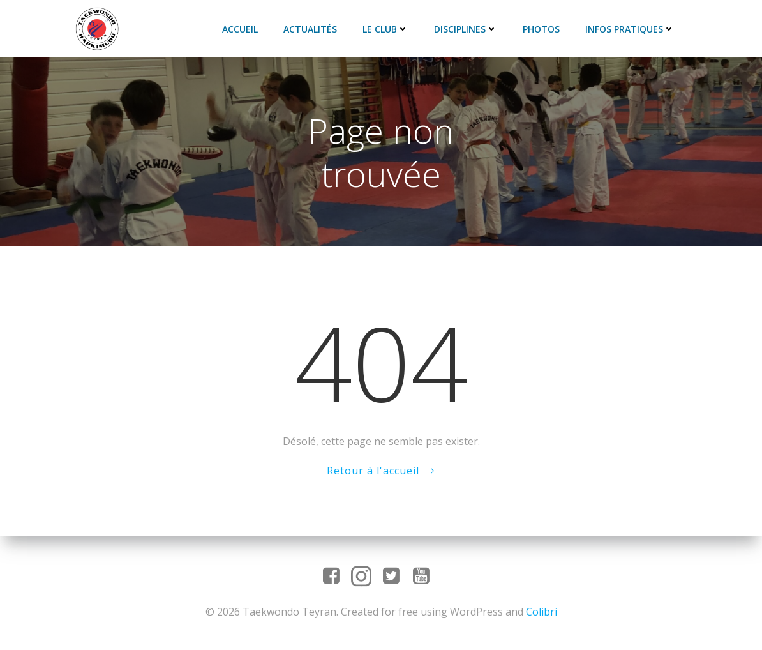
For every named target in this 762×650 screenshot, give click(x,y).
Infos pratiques (630, 29)
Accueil (240, 29)
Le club (385, 29)
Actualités (310, 29)
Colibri (541, 612)
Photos (541, 29)
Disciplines (465, 29)
